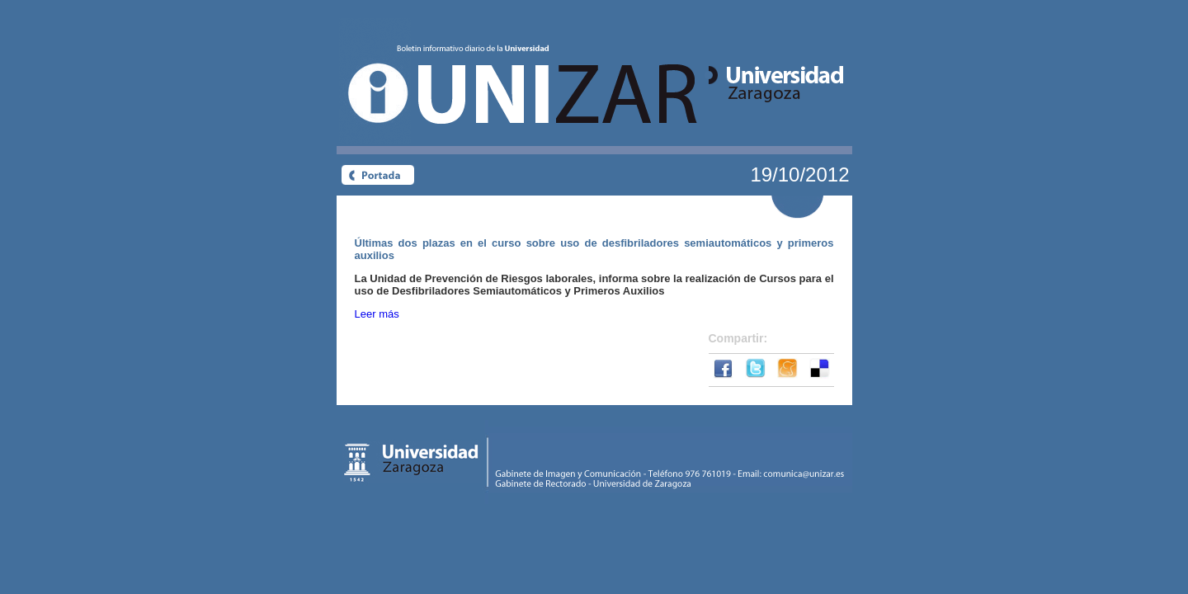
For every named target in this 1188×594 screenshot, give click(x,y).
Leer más (377, 314)
